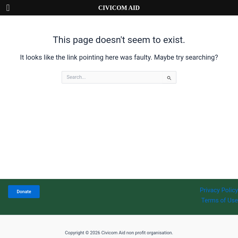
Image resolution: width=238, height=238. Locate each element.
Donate (24, 191)
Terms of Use (219, 200)
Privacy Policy (219, 190)
